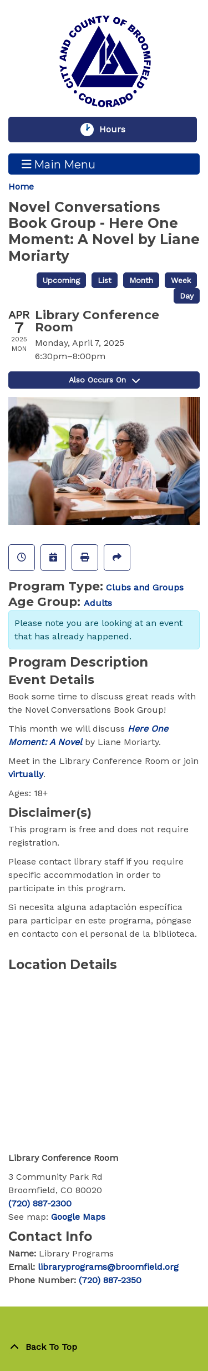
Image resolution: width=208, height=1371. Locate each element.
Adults (98, 603)
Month (141, 280)
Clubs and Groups (145, 587)
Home (21, 186)
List (104, 280)
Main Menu (59, 164)
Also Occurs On (104, 379)
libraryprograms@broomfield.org (108, 1266)
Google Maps (78, 1216)
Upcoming (61, 280)
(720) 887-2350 (110, 1280)
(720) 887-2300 (40, 1203)
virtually (25, 774)
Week (181, 280)
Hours (117, 129)
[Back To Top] (104, 1347)
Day (187, 295)
